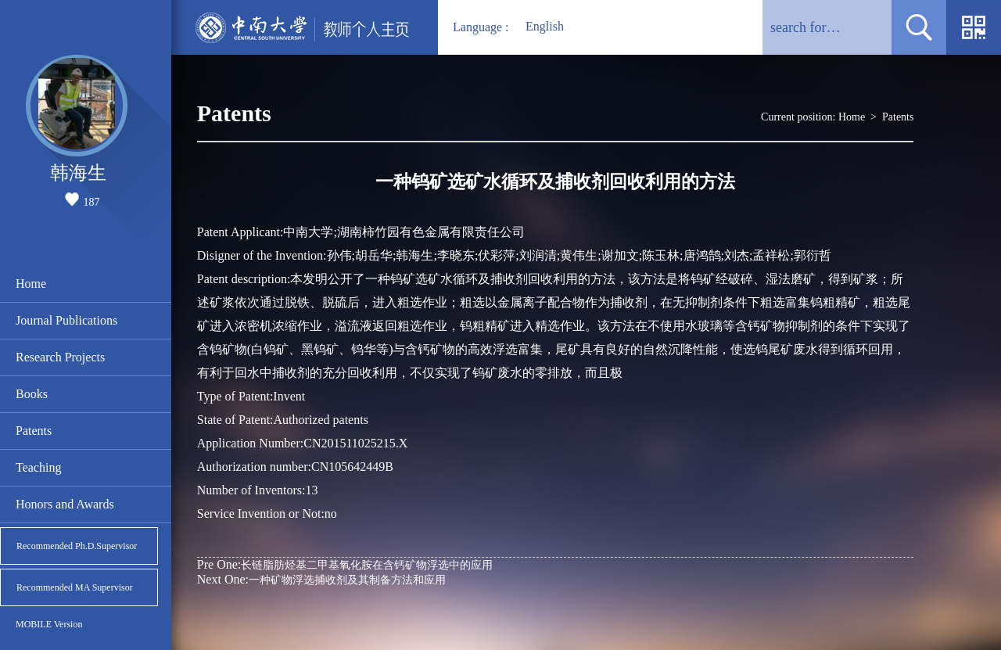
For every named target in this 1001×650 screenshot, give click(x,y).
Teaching (38, 467)
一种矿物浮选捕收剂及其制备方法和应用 (321, 579)
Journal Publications (66, 320)
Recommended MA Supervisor (74, 587)
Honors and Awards (65, 504)
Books (32, 393)
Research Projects (60, 357)
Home (31, 283)
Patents (34, 430)
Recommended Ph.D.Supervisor (76, 545)
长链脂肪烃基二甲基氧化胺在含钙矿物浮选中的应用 (345, 564)
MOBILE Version (49, 624)
